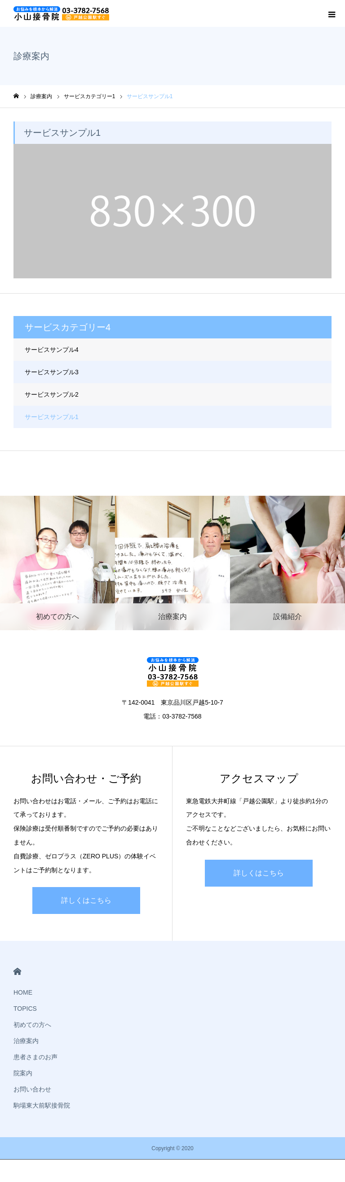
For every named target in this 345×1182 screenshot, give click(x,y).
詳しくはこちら (86, 900)
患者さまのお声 (35, 1057)
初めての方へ (32, 1024)
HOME (17, 971)
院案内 (22, 1073)
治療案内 (26, 1040)
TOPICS (25, 1008)
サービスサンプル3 (52, 372)
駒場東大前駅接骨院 (41, 1105)
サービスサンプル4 (52, 349)
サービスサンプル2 (52, 394)
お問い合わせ (32, 1089)
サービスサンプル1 (52, 416)
